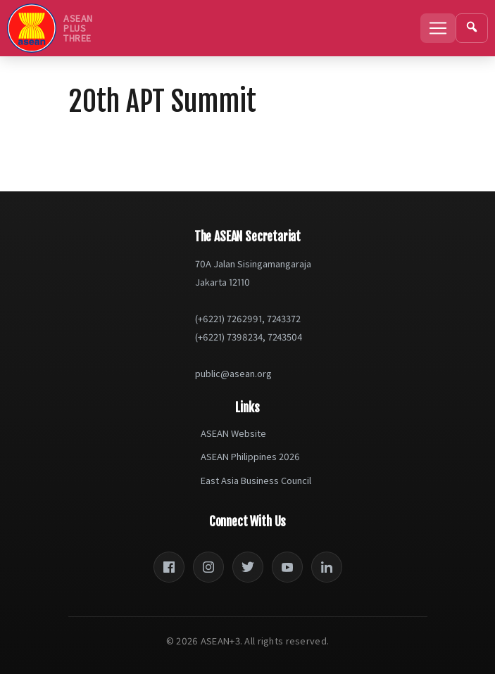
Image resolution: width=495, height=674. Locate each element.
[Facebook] (168, 567)
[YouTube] (287, 567)
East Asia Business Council (256, 480)
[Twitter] (247, 567)
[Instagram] (208, 567)
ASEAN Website (233, 433)
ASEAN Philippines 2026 (250, 456)
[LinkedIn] (326, 567)
